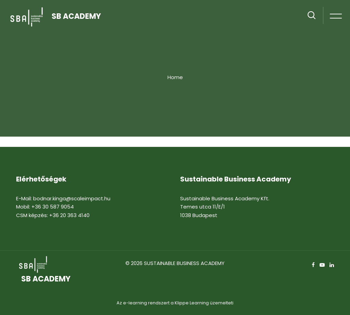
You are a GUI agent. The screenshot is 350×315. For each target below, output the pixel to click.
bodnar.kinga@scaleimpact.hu (71, 198)
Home (175, 77)
